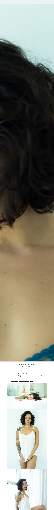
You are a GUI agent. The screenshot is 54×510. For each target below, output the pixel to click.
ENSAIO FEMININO (32, 2)
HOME (15, 2)
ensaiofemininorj (27, 381)
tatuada (31, 381)
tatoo (11, 381)
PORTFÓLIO (19, 2)
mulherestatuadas (16, 381)
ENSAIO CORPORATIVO (25, 2)
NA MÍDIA (49, 2)
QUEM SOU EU (38, 2)
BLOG (42, 2)
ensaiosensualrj (21, 381)
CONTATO (45, 2)
